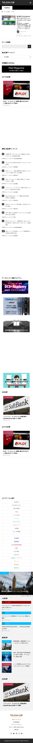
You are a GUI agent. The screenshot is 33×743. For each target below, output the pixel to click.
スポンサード (16, 525)
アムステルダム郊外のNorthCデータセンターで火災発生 (18, 163)
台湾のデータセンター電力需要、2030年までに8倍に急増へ (17, 205)
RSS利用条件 (16, 722)
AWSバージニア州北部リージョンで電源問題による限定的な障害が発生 (18, 232)
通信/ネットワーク (16, 558)
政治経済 (16, 541)
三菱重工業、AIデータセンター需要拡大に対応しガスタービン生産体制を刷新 (17, 155)
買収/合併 (16, 200)
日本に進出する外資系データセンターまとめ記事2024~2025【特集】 (18, 213)
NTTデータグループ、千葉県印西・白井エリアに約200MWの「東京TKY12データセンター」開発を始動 (18, 223)
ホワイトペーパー (16, 535)
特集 (14, 217)
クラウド (16, 518)
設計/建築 (16, 183)
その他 (16, 528)
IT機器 (16, 512)
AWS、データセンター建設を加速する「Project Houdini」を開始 (17, 180)
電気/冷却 (16, 175)
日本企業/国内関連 (18, 158)
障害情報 (16, 166)
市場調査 (16, 538)
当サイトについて (16, 719)
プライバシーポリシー (16, 724)
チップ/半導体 (16, 531)
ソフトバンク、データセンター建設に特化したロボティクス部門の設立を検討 (18, 188)
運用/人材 (16, 561)
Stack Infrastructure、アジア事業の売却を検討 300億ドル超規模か (17, 197)
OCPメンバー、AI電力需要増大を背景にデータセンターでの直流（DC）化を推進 (18, 171)
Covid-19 (16, 502)
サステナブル (16, 521)
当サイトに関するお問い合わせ (16, 727)
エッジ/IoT (16, 515)
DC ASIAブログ (16, 505)
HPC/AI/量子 (16, 508)
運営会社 (16, 729)
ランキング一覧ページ (26, 596)
